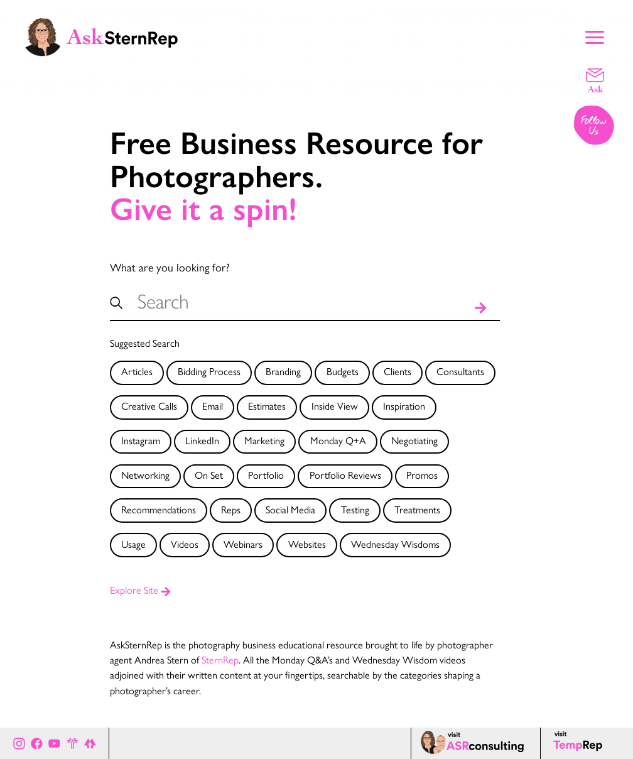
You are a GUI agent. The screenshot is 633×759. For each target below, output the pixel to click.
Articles (137, 371)
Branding (283, 371)
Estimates (267, 405)
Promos (422, 474)
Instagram (140, 440)
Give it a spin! (203, 209)
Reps (231, 509)
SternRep (220, 659)
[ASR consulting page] (475, 743)
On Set (209, 474)
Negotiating (414, 440)
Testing (355, 509)
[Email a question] (595, 80)
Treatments (417, 509)
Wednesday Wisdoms (395, 544)
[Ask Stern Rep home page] (100, 35)
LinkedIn (202, 440)
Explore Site (140, 589)
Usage (133, 544)
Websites (307, 544)
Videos (184, 544)
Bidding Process (209, 371)
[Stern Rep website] (72, 743)
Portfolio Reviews (345, 474)
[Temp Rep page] (580, 743)
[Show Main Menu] (594, 36)
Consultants (460, 371)
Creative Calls (149, 405)
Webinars (243, 544)
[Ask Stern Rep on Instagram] (19, 743)
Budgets (343, 371)
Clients (397, 371)
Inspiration (404, 405)
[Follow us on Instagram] (594, 126)
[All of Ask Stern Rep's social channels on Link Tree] (90, 743)
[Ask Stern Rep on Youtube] (54, 743)
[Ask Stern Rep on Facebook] (37, 743)
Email (212, 405)
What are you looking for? (170, 267)
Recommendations (158, 509)
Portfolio (266, 474)
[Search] (481, 306)
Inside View (334, 405)
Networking (145, 474)
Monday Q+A (338, 440)
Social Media (290, 509)
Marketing (264, 440)
